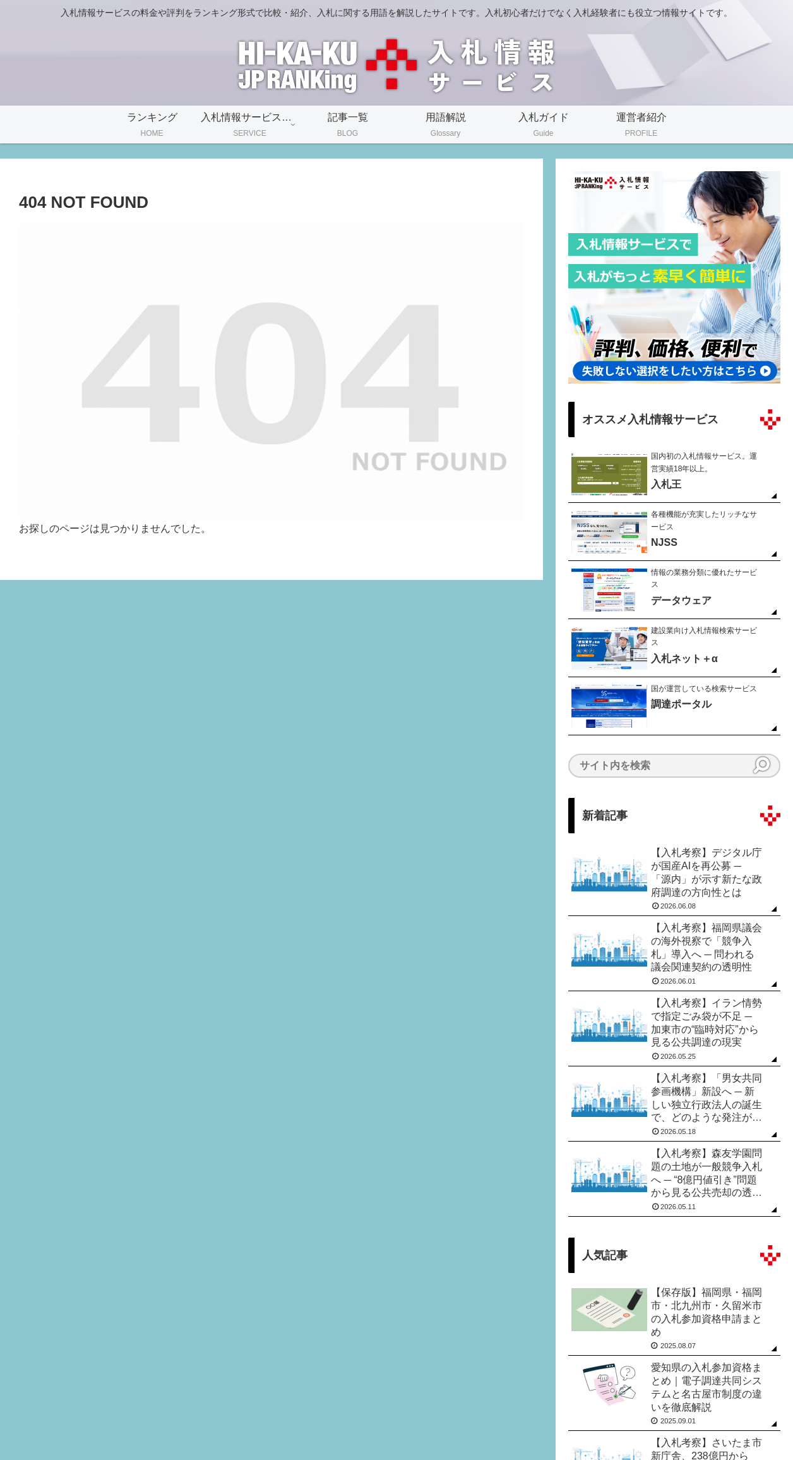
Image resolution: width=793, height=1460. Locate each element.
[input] (674, 766)
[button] (761, 765)
